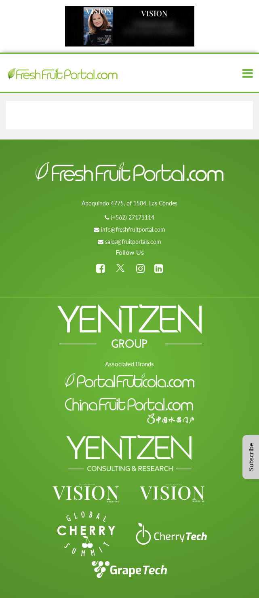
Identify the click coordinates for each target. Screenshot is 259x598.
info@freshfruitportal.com (133, 229)
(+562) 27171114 (132, 217)
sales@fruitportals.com (133, 241)
